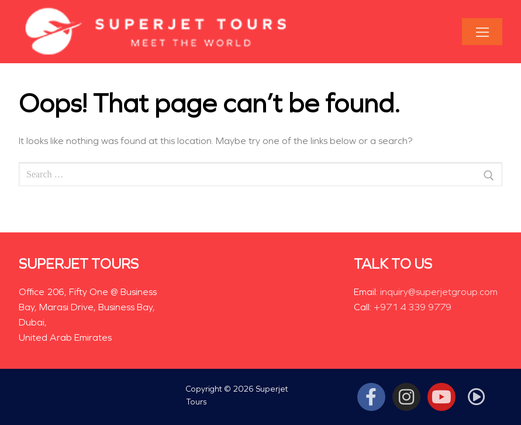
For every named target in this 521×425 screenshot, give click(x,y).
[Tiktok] (477, 397)
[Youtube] (441, 397)
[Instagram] (406, 397)
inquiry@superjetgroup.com (439, 291)
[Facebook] (371, 397)
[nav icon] (482, 32)
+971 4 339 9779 (412, 307)
